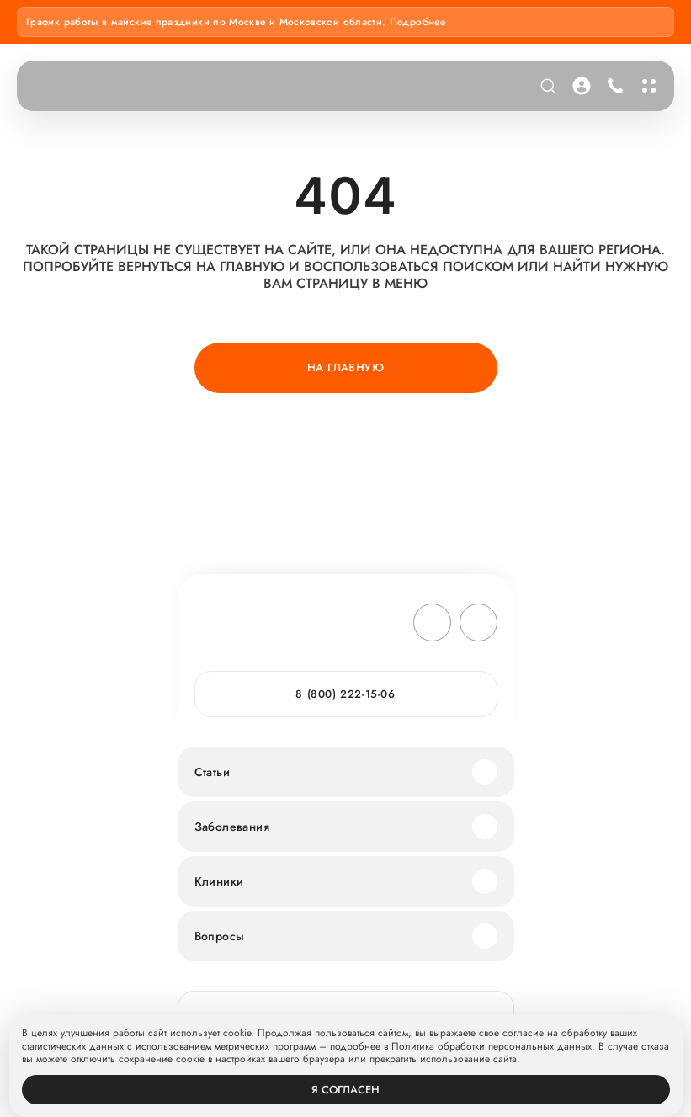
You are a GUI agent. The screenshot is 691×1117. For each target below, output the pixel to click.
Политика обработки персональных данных (491, 1047)
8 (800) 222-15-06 (345, 694)
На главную (345, 367)
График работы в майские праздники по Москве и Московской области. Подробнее (235, 22)
